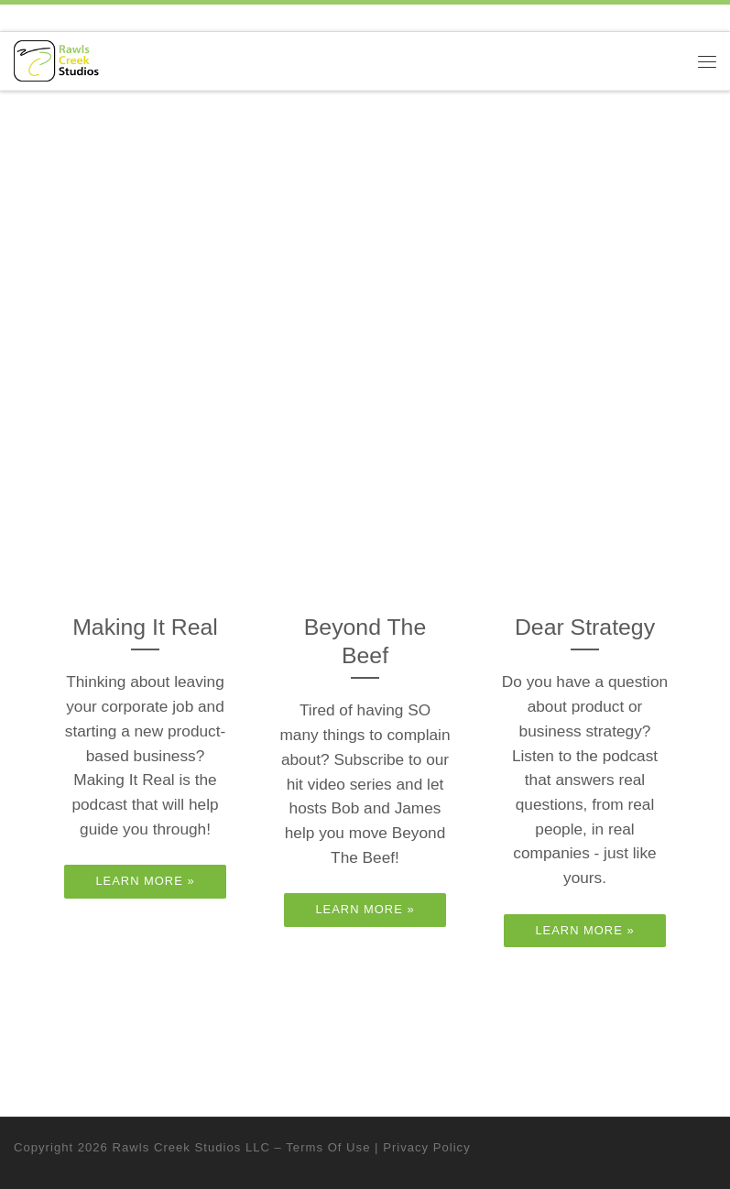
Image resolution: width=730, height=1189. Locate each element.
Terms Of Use (328, 1147)
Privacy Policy (427, 1147)
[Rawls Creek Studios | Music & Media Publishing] (56, 60)
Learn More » (144, 881)
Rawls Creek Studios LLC (191, 1147)
